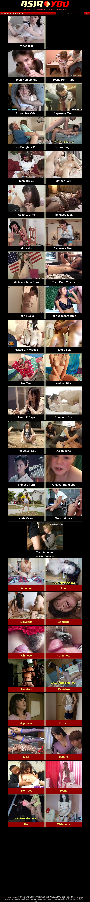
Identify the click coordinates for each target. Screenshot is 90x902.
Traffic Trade (45, 900)
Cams (50, 9)
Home (27, 9)
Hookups (61, 9)
